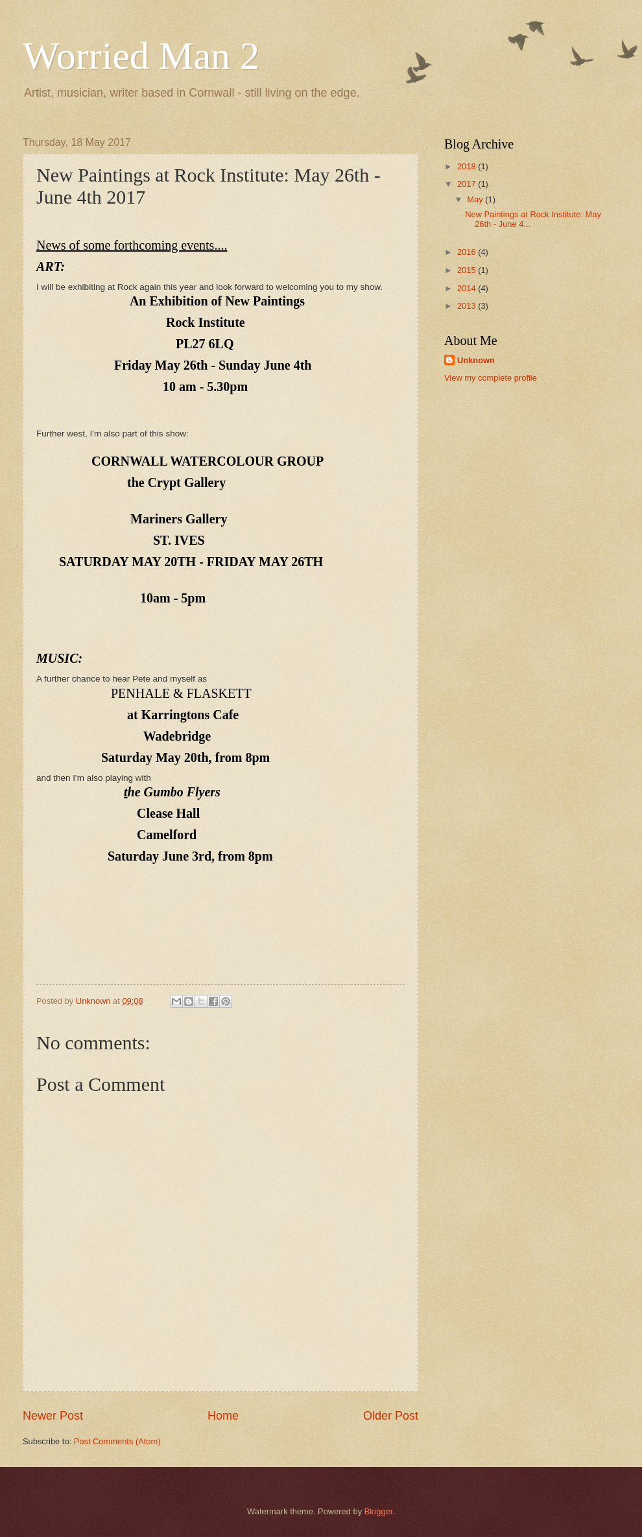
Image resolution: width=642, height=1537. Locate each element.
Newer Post (53, 1415)
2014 (467, 288)
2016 (467, 252)
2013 (467, 306)
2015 (467, 270)
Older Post (390, 1415)
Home (223, 1415)
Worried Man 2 (141, 55)
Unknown (476, 360)
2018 (467, 166)
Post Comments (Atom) (117, 1441)
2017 (467, 184)
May (476, 199)
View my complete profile (490, 378)
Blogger (378, 1511)
